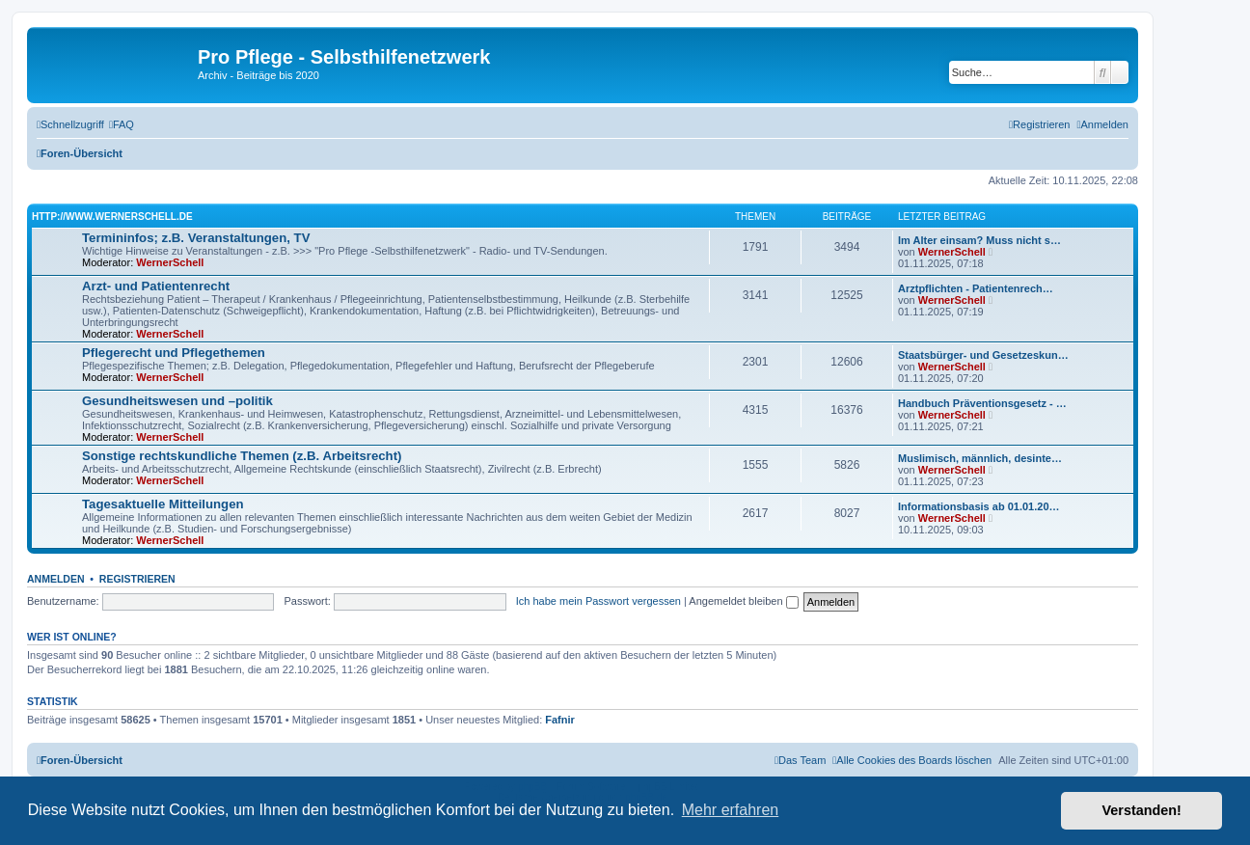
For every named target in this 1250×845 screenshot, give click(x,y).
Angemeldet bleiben (743, 601)
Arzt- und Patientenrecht (156, 286)
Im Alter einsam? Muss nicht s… (979, 240)
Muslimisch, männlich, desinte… (980, 458)
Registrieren (137, 579)
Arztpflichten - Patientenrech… (975, 288)
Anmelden (56, 579)
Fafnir (560, 719)
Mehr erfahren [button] (730, 810)
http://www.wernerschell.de (112, 216)
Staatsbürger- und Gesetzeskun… (983, 355)
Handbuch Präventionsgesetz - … (982, 403)
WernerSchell (170, 262)
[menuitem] (121, 124)
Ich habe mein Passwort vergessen (598, 601)
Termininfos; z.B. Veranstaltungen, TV (196, 238)
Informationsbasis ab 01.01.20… (979, 506)
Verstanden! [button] (1142, 810)
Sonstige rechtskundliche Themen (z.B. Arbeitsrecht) (241, 456)
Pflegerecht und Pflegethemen (173, 352)
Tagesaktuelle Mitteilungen (163, 504)
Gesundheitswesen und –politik (177, 401)
